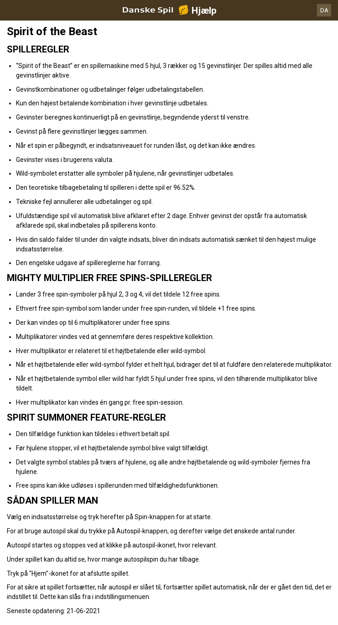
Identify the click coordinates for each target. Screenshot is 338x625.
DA (324, 10)
